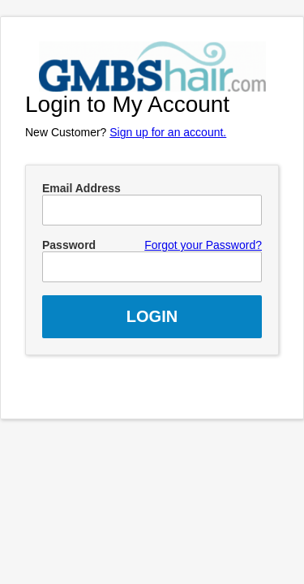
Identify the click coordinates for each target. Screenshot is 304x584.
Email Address (81, 188)
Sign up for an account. (167, 132)
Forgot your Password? (203, 244)
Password (69, 244)
